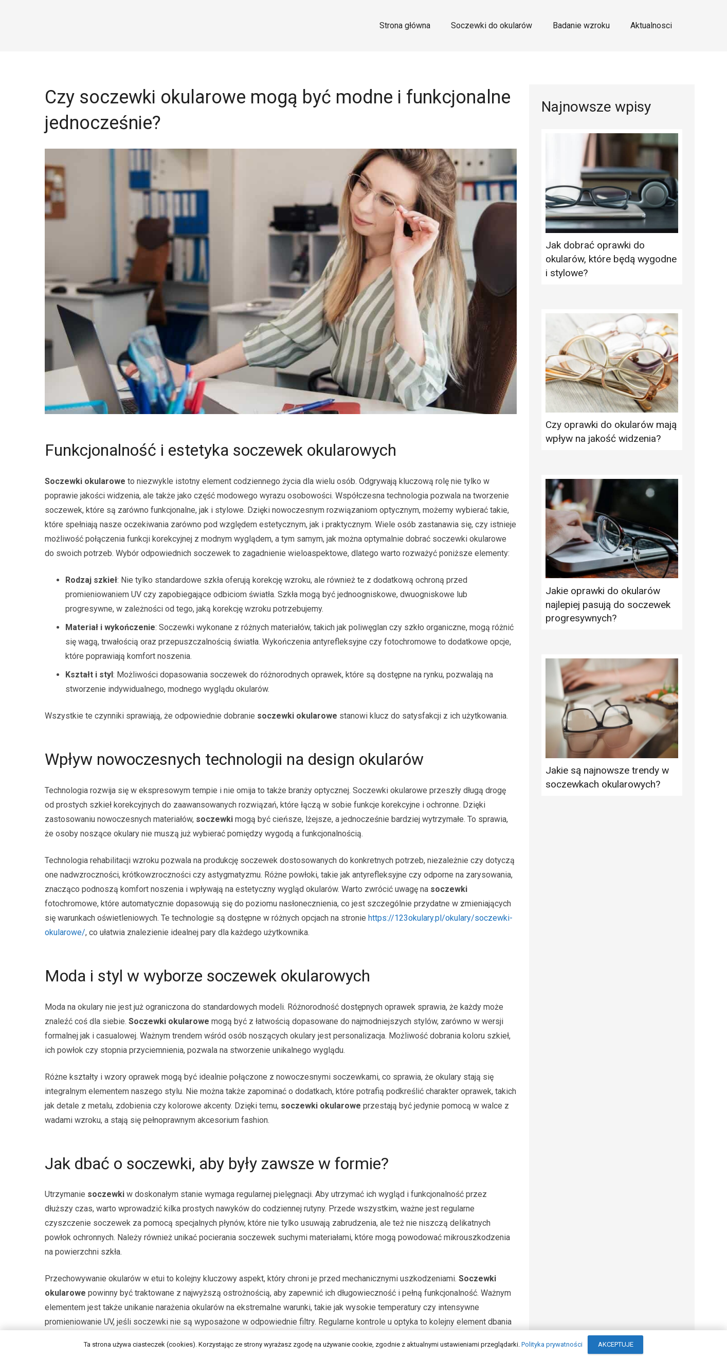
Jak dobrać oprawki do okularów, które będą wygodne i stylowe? (611, 259)
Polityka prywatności (552, 1344)
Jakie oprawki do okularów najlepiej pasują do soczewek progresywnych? (608, 604)
